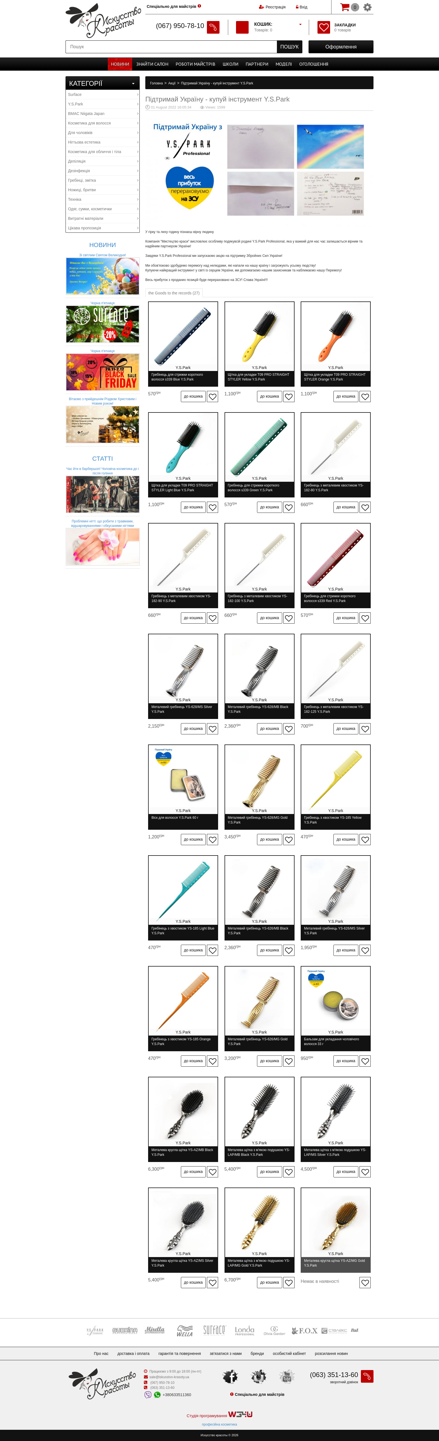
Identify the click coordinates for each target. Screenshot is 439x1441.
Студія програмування (219, 1415)
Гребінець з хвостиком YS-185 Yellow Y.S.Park (332, 820)
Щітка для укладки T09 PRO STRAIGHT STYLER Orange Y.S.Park (335, 377)
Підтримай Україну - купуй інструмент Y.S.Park (217, 83)
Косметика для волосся (103, 123)
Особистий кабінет (289, 1353)
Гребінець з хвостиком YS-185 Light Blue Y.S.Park (182, 930)
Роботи (195, 64)
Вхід (301, 7)
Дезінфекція (103, 171)
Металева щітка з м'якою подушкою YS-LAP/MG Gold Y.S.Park (259, 1263)
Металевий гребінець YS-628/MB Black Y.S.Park (258, 709)
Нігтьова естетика (103, 142)
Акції (172, 83)
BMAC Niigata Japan (103, 113)
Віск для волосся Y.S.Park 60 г (175, 818)
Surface (103, 94)
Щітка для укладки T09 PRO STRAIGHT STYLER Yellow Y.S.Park (258, 377)
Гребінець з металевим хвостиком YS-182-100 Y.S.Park (258, 598)
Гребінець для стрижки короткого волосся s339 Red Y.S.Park (330, 598)
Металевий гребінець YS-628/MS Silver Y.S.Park (181, 709)
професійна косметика (219, 1424)
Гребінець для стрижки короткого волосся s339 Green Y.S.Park (253, 487)
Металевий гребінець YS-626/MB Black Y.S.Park (258, 930)
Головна (157, 83)
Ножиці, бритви (103, 190)
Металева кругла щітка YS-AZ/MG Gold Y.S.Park (334, 1263)
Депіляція (103, 161)
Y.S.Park (103, 104)
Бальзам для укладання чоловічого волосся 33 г (331, 1041)
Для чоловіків (103, 132)
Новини (120, 64)
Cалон (152, 64)
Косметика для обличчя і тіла (103, 151)
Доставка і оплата (133, 1353)
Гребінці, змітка (103, 180)
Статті (102, 458)
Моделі (283, 64)
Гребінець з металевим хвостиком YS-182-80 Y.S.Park (334, 487)
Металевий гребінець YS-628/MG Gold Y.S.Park (258, 820)
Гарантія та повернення (179, 1353)
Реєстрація (276, 7)
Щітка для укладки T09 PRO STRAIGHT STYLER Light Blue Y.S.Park (182, 487)
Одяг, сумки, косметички (103, 209)
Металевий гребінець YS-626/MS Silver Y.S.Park (334, 930)
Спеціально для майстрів (171, 6)
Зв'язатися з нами (226, 1353)
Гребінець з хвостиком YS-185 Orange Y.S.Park (181, 1041)
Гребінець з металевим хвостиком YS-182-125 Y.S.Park (334, 709)
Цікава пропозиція (103, 228)
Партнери (257, 64)
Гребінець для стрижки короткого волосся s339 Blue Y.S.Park (177, 377)
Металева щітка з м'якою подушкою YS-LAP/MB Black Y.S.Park (259, 1152)
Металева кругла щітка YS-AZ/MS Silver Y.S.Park (182, 1263)
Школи (230, 64)
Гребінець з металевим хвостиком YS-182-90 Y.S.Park (181, 598)
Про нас (101, 1353)
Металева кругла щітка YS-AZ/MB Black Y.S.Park (182, 1152)
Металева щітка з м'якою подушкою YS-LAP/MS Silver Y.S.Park (335, 1152)
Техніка (103, 199)
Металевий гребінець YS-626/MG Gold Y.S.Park (258, 1041)
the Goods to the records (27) (174, 293)
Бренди (257, 1353)
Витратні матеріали (103, 218)
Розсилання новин (331, 1353)
